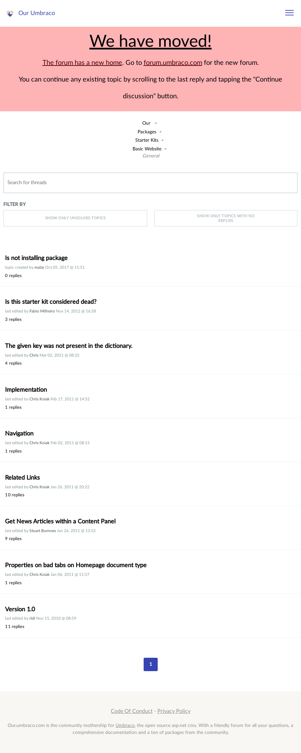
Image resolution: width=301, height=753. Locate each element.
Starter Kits (146, 140)
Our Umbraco (36, 13)
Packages (147, 131)
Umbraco (125, 725)
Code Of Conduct (132, 711)
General (150, 155)
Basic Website (147, 148)
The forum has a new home (82, 62)
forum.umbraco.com (173, 62)
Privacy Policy (174, 711)
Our (146, 123)
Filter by (14, 204)
